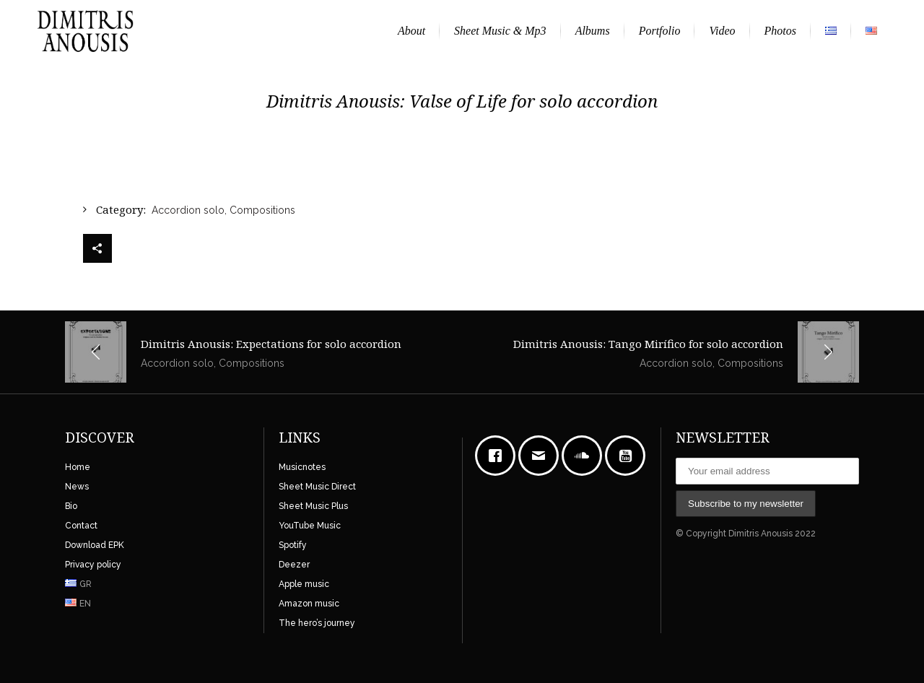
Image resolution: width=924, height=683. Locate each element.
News (77, 487)
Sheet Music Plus (313, 506)
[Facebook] (498, 456)
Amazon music (309, 604)
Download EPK (94, 545)
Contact (81, 526)
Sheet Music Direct (317, 487)
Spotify (293, 545)
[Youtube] (628, 456)
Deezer (294, 565)
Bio (71, 506)
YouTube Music (310, 526)
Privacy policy (93, 565)
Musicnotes (302, 467)
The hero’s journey (317, 623)
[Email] (542, 456)
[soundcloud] (585, 456)
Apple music (304, 584)
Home (77, 467)
